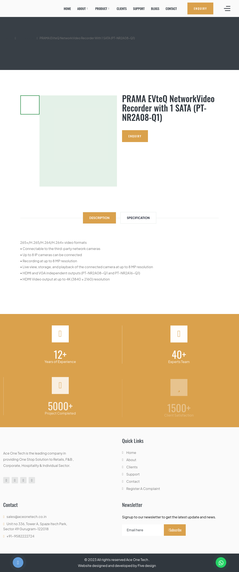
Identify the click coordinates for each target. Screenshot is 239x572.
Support (139, 8)
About (81, 8)
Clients (122, 8)
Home (67, 8)
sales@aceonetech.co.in (26, 516)
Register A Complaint (143, 488)
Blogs (155, 8)
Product (101, 8)
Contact (171, 8)
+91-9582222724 (20, 536)
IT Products (26, 38)
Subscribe (174, 530)
